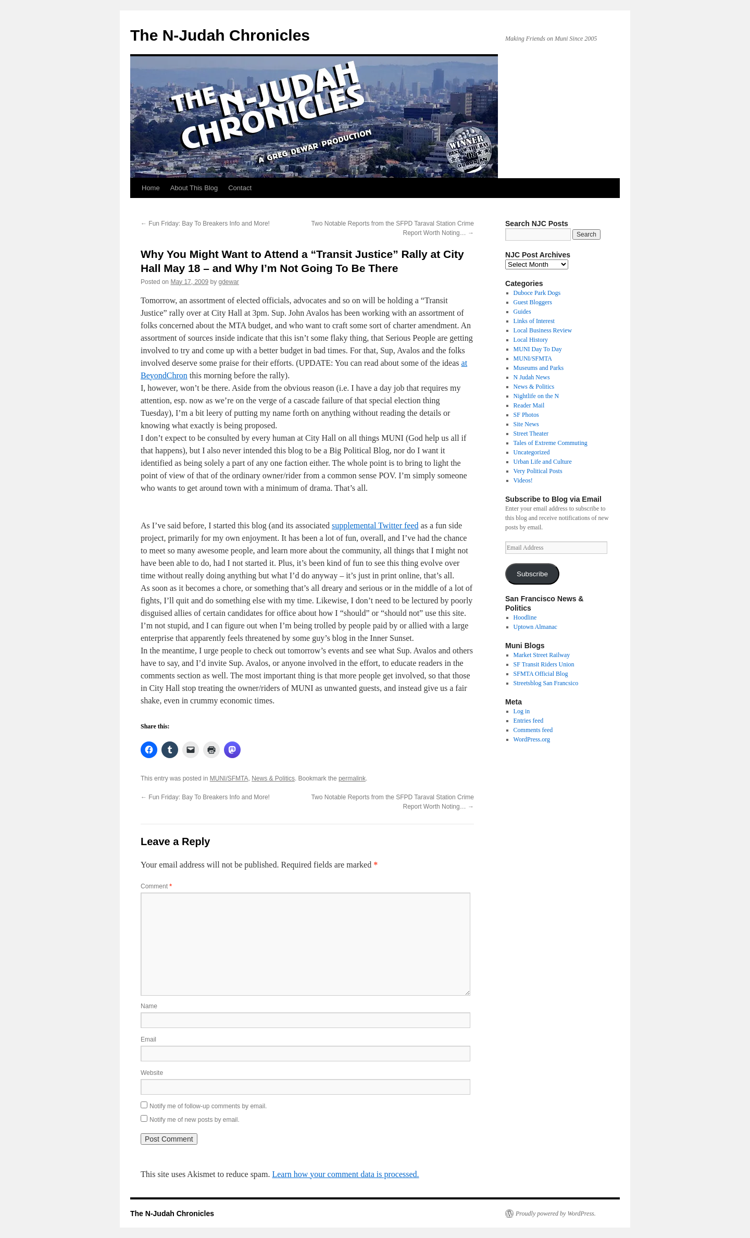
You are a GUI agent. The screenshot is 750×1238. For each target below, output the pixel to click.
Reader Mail (529, 405)
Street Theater (531, 433)
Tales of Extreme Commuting (551, 443)
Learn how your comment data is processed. (345, 1174)
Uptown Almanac (535, 626)
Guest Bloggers (533, 302)
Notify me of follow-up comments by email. (208, 1106)
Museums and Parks (539, 368)
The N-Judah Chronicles (220, 35)
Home (151, 188)
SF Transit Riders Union (544, 664)
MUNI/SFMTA (229, 778)
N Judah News (532, 377)
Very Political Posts (538, 471)
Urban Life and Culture (543, 461)
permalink (352, 778)
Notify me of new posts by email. (194, 1119)
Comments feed (533, 730)
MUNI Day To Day (538, 349)
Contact (240, 188)
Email (148, 1039)
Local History (531, 339)
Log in (522, 711)
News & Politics (273, 778)
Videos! (523, 480)
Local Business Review (543, 330)
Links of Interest (534, 321)
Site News (526, 424)
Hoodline (525, 617)
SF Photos (526, 414)
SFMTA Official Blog (541, 673)
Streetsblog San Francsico (546, 683)
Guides (522, 311)
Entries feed (529, 720)
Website (152, 1072)
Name (149, 1006)
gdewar (228, 282)
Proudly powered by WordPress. (556, 1213)
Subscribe (532, 574)
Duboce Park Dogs (537, 292)
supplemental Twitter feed (375, 525)
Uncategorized (532, 452)
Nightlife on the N (536, 396)
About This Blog (194, 188)
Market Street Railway (542, 655)
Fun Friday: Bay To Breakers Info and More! (205, 223)
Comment (156, 886)
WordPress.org (532, 739)
